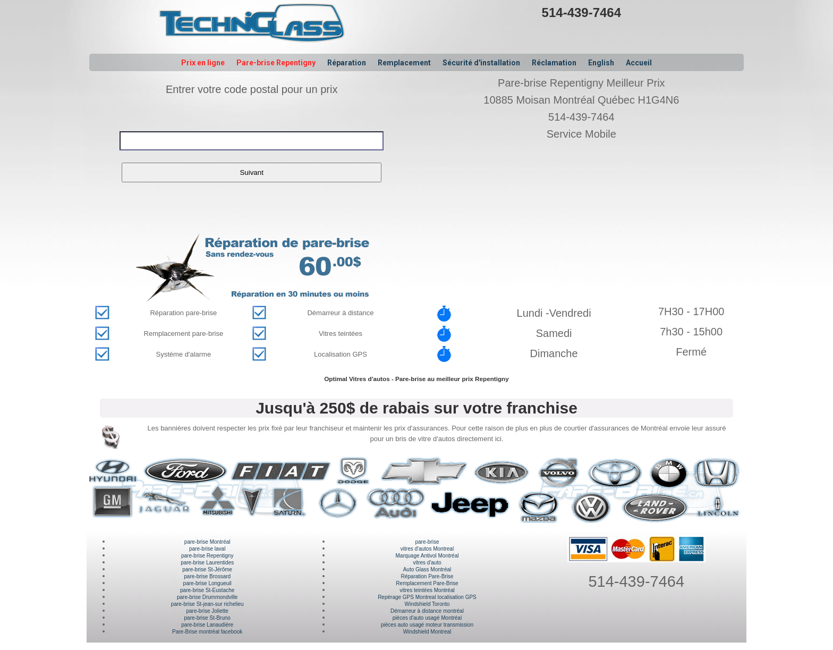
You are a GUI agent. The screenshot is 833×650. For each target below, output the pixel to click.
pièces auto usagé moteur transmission (427, 625)
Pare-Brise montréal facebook (207, 632)
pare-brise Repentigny (207, 556)
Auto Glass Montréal (427, 569)
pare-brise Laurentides (207, 562)
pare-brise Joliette (207, 611)
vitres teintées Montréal (427, 590)
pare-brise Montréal (207, 542)
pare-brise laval (207, 549)
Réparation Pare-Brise (427, 576)
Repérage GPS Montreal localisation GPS (427, 597)
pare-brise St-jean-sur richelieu (207, 604)
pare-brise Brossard (207, 576)
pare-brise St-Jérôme (207, 569)
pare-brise (427, 542)
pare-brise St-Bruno (207, 618)
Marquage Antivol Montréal (426, 556)
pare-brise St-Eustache (207, 590)
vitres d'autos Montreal (427, 549)
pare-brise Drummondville (207, 597)
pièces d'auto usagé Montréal (427, 618)
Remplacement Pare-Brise (427, 583)
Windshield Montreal (427, 632)
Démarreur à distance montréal (427, 611)
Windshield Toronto (427, 604)
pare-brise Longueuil (207, 583)
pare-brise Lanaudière (207, 625)
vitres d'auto (427, 562)
